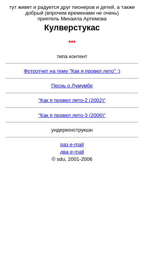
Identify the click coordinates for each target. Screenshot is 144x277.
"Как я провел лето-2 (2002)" (72, 100)
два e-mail (72, 152)
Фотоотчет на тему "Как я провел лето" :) (72, 71)
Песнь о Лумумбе (72, 85)
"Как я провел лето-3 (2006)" (72, 115)
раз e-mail (72, 144)
